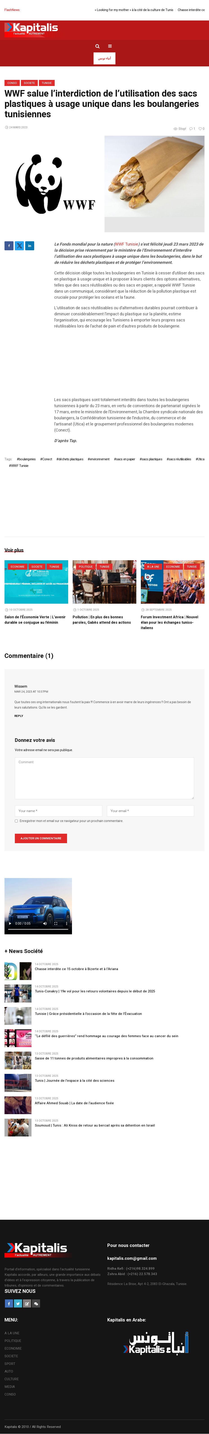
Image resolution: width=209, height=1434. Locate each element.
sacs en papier (125, 459)
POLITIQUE (86, 567)
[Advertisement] (129, 365)
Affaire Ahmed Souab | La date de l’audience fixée (74, 1103)
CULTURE (11, 1379)
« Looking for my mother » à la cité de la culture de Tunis (140, 10)
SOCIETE (29, 83)
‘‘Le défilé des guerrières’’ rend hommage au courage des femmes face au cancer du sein (106, 1036)
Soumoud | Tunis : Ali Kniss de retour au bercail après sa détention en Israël (95, 1125)
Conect (47, 459)
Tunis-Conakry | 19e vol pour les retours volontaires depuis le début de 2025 (95, 991)
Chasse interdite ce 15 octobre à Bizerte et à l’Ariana (76, 969)
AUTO (8, 1371)
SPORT (9, 1364)
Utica (201, 459)
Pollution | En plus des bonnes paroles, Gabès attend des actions (102, 619)
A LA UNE (153, 567)
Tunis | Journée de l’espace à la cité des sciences (74, 1081)
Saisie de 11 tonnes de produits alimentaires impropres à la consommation (94, 1058)
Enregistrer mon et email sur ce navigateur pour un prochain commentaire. (71, 821)
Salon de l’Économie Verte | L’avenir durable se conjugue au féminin (35, 619)
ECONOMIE (18, 567)
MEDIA (9, 1386)
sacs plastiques (152, 459)
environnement (100, 459)
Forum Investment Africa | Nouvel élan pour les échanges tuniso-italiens (169, 622)
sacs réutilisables (180, 459)
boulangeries (27, 459)
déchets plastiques (70, 459)
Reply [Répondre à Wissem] (18, 716)
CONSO (12, 83)
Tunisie (47, 83)
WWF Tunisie (126, 244)
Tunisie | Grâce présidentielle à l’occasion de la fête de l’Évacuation (88, 1014)
